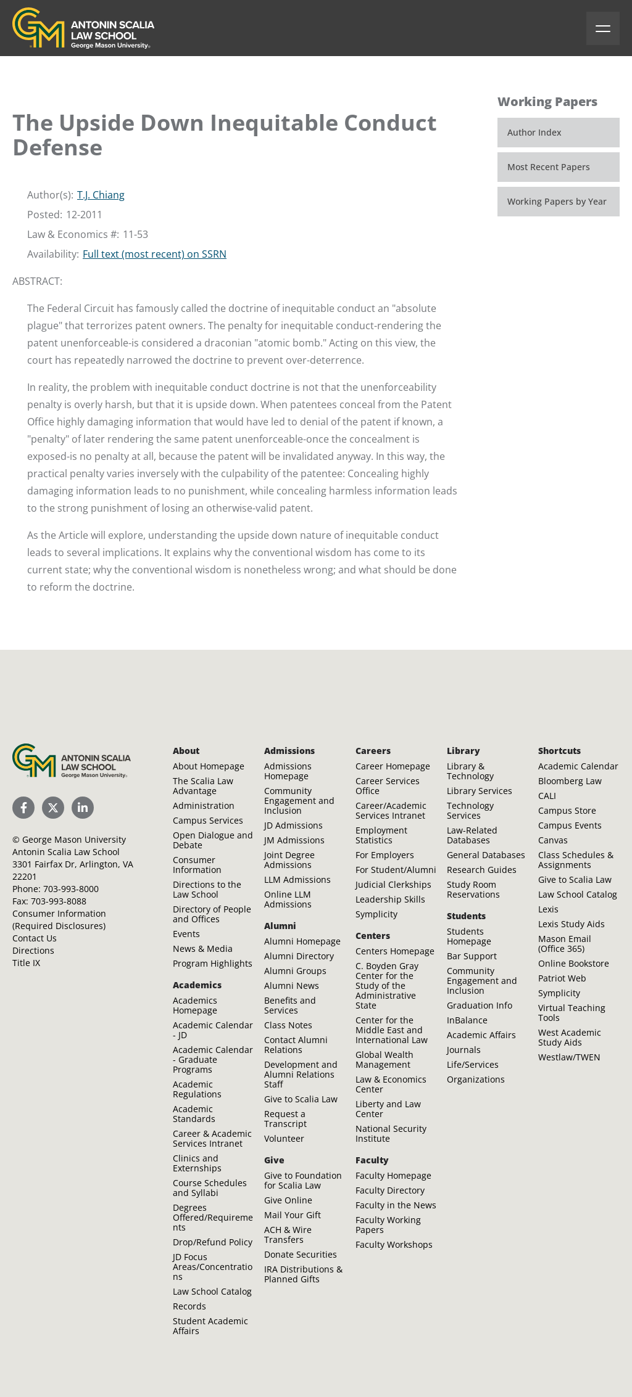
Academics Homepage (195, 1005)
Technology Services (470, 810)
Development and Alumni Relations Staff (301, 1074)
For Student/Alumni (396, 869)
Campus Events (570, 825)
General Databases (486, 855)
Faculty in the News (396, 1205)
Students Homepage (469, 936)
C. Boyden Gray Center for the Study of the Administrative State (387, 985)
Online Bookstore (573, 963)
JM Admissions (294, 840)
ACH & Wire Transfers (288, 1234)
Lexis (548, 909)
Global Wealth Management (385, 1059)
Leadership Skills (390, 899)
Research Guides (482, 869)
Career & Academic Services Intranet (212, 1138)
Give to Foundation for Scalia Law (303, 1180)
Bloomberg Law (570, 781)
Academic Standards (194, 1114)
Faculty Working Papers (388, 1224)
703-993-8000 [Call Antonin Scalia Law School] (71, 889)
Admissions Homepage (288, 771)
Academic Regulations (197, 1089)
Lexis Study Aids (571, 924)
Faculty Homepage (393, 1175)
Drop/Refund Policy (212, 1242)
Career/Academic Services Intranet (391, 810)
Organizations (476, 1079)
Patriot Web (562, 978)
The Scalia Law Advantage (203, 786)
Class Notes (288, 1025)
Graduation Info (479, 1005)
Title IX (26, 963)
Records (189, 1306)
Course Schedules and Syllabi (210, 1187)
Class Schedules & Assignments (575, 860)
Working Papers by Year (557, 201)
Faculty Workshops (394, 1244)
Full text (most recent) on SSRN (155, 254)
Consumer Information (197, 864)
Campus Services (208, 820)
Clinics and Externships (197, 1163)
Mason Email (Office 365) (564, 943)
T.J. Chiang (101, 195)
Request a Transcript (285, 1118)
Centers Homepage (395, 951)
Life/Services (473, 1064)
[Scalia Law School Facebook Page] (23, 808)
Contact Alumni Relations (296, 1044)
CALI (547, 795)
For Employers (385, 855)
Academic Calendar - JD (213, 1030)
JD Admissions (293, 825)
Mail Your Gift (292, 1215)
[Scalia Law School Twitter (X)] (53, 808)
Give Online (288, 1200)
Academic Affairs (481, 1035)
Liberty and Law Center (388, 1109)
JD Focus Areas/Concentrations (212, 1266)
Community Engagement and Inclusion (299, 800)
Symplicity (376, 914)
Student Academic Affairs (210, 1326)
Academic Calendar (578, 766)
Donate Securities (300, 1254)
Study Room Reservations (473, 889)
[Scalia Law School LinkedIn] (83, 808)
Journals (464, 1049)
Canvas (553, 840)
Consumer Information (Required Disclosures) (59, 919)
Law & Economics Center (391, 1084)
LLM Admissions (297, 879)
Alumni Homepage (302, 941)
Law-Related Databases (472, 835)
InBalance (467, 1020)
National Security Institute (391, 1133)
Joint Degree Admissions (289, 860)
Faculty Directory (390, 1190)
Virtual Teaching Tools (571, 1012)
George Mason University (74, 839)
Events (186, 934)
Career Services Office (388, 786)
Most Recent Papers (548, 167)
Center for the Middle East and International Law (392, 1030)
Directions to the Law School (207, 889)
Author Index (534, 132)
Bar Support (472, 956)
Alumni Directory (299, 956)
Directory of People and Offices (212, 914)
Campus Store (567, 810)
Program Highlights (212, 963)
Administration (204, 805)
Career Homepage (393, 766)
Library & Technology (470, 771)
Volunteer (284, 1138)
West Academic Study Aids (569, 1037)
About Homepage (208, 766)
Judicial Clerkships (393, 884)
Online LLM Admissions (288, 899)
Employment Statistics (381, 835)
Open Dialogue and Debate (213, 840)
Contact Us (34, 938)
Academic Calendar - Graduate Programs (213, 1059)
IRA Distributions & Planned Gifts (303, 1274)
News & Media (203, 948)
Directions (33, 950)
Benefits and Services (290, 1005)
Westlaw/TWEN (569, 1057)
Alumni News (291, 985)
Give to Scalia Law (301, 1099)
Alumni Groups (295, 971)
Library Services (479, 791)
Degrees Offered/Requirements (213, 1217)
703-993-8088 (58, 901)
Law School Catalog (212, 1291)
